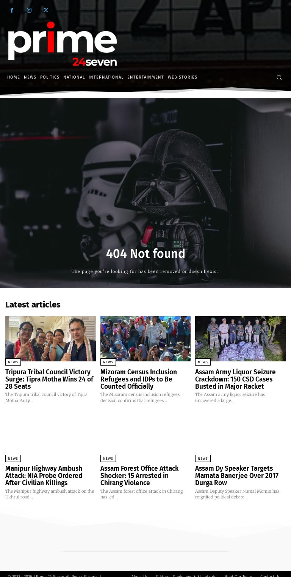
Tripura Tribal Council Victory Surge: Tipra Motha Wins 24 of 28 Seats (48, 378)
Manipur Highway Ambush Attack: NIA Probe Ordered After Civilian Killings (49, 471)
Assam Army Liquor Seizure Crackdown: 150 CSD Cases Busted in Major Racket (239, 378)
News (13, 362)
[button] (279, 77)
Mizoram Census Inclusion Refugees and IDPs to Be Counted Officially (143, 378)
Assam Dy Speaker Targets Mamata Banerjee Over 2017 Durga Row (240, 468)
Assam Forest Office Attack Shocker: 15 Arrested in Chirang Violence (140, 471)
